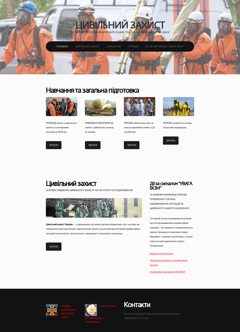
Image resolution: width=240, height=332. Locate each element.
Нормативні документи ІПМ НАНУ (167, 271)
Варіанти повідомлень (161, 253)
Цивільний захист (120, 25)
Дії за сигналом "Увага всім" (165, 46)
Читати (53, 145)
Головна (62, 46)
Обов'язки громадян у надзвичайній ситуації (168, 262)
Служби (133, 46)
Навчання (114, 46)
